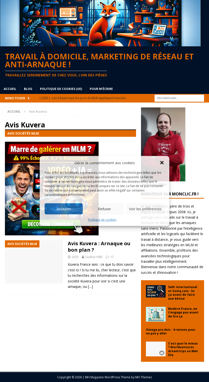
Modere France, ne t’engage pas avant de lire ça (183, 312)
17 (112, 257)
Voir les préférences (145, 209)
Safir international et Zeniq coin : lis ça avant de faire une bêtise (182, 293)
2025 (75, 257)
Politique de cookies (102, 220)
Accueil (10, 89)
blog (28, 89)
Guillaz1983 (94, 257)
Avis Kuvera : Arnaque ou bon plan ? (99, 246)
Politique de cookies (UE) (61, 89)
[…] (90, 286)
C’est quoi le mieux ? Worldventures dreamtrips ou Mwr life (183, 349)
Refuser (104, 209)
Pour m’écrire (101, 89)
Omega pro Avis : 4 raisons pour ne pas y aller (170, 332)
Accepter (63, 209)
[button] (161, 162)
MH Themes (143, 377)
